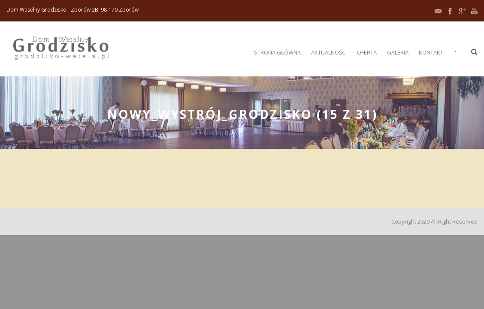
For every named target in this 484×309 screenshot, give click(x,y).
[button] (474, 51)
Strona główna (277, 52)
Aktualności (329, 52)
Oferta (367, 52)
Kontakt (431, 52)
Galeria (397, 52)
